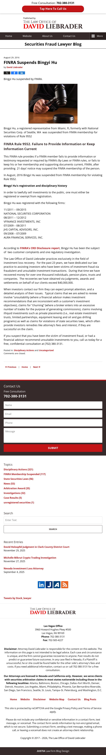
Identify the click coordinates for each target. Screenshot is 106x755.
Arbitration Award (17, 488)
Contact (69, 36)
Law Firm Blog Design (53, 751)
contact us (59, 666)
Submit (53, 448)
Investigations (14, 493)
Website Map (56, 699)
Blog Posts (90, 699)
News (9, 483)
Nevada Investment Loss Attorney (24, 568)
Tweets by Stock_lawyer (17, 598)
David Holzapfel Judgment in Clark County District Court (36, 547)
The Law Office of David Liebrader (67, 738)
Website (27, 36)
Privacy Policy (70, 708)
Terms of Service (92, 708)
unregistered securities (19, 502)
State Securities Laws (18, 479)
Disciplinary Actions (24, 350)
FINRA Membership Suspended (25, 474)
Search (53, 529)
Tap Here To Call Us (53, 9)
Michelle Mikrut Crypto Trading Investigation (30, 557)
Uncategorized (46, 350)
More (100, 36)
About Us (47, 36)
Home (8, 36)
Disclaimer (39, 699)
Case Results (13, 497)
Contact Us (74, 699)
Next (36, 367)
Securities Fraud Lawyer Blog (53, 23)
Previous (10, 367)
